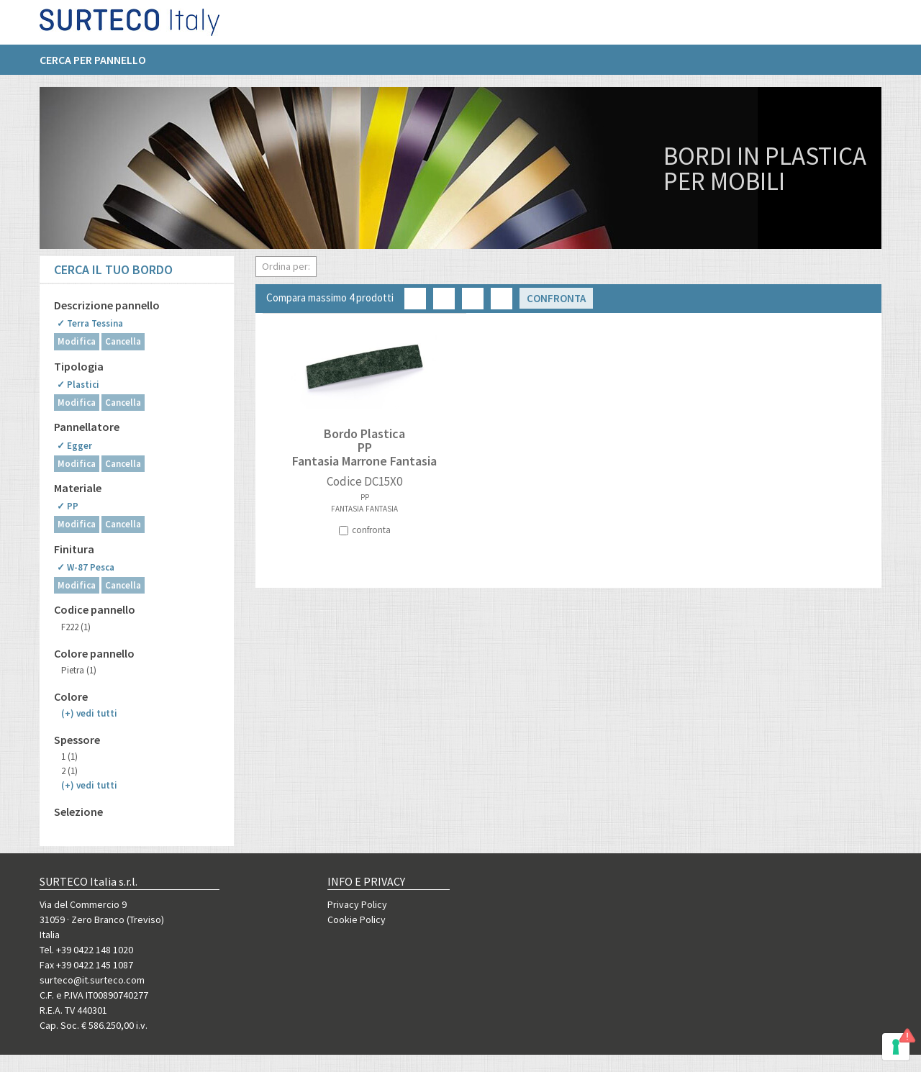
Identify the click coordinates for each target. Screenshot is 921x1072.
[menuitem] (100, 65)
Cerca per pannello (93, 65)
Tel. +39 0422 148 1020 (86, 949)
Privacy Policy (357, 904)
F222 (76, 627)
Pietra (78, 670)
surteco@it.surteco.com (92, 979)
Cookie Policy (356, 919)
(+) (89, 713)
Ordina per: (286, 266)
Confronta (556, 298)
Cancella (123, 341)
